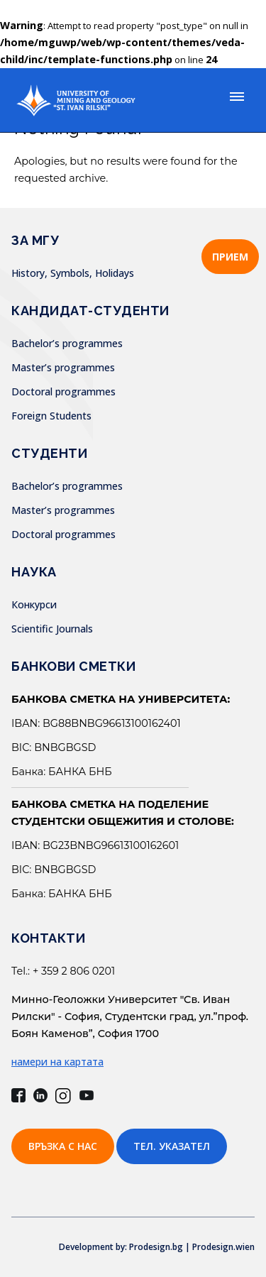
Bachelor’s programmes (67, 343)
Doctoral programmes (63, 391)
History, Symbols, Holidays (72, 273)
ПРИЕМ (230, 256)
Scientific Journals (52, 628)
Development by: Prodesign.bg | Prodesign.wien (157, 1247)
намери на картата (57, 1061)
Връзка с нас (62, 1146)
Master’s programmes (63, 367)
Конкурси (34, 604)
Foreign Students (51, 415)
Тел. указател (171, 1146)
